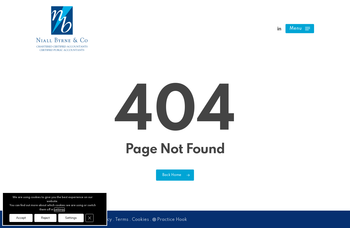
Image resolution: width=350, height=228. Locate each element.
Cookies (140, 220)
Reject (45, 218)
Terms (121, 220)
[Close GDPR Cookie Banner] (89, 218)
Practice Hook (169, 220)
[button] (299, 28)
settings (59, 209)
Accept (21, 218)
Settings (71, 218)
